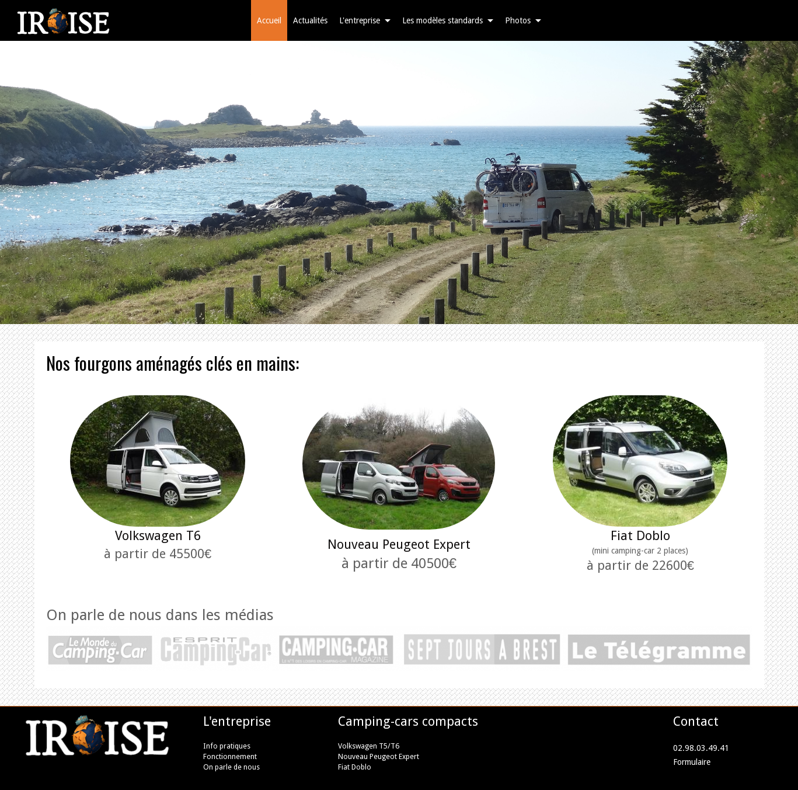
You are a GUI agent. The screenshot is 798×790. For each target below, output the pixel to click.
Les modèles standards (442, 20)
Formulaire (691, 762)
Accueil (269, 20)
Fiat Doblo (640, 535)
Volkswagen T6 (158, 535)
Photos (518, 20)
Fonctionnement (230, 756)
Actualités (310, 20)
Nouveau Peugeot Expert (378, 756)
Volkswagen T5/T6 (368, 746)
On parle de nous (231, 767)
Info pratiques (226, 746)
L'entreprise (359, 20)
